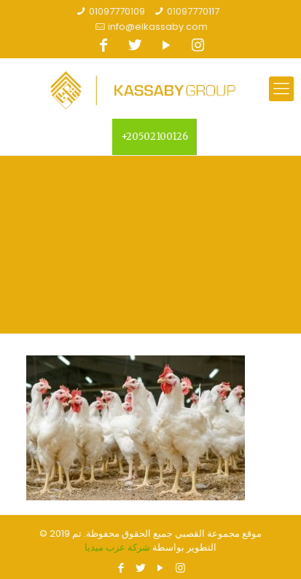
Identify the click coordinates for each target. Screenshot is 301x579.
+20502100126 (154, 136)
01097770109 (117, 11)
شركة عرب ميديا (117, 547)
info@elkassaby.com (158, 27)
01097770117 (193, 11)
